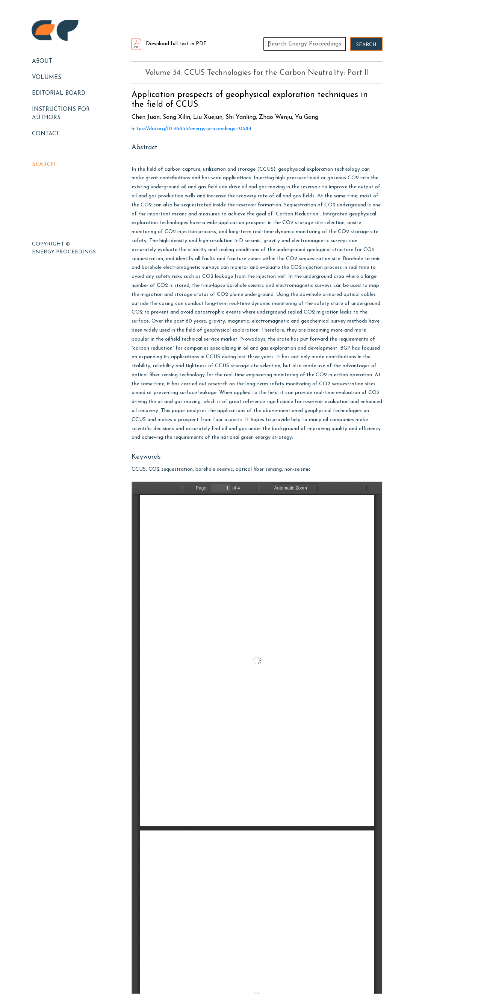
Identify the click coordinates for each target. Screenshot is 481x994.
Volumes (46, 77)
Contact (45, 134)
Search (43, 165)
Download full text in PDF (169, 44)
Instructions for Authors (61, 114)
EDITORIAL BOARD (58, 93)
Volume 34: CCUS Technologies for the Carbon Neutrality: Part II (257, 73)
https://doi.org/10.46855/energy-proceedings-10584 (191, 129)
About (42, 61)
